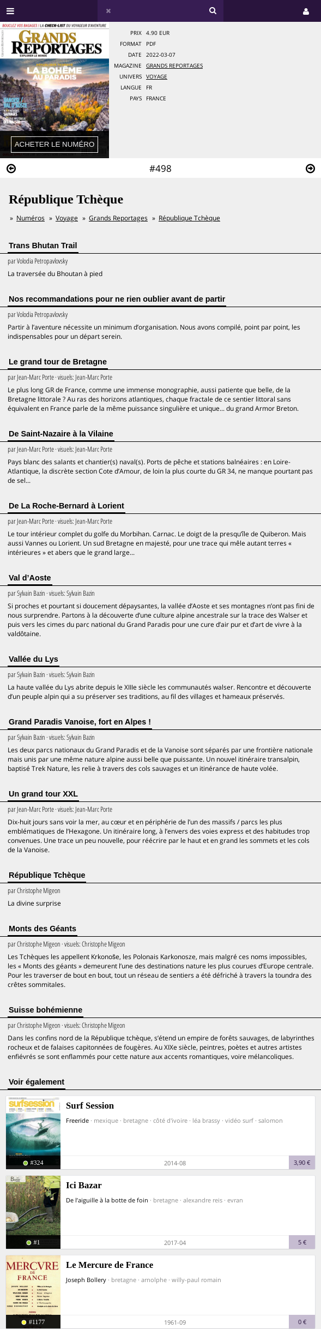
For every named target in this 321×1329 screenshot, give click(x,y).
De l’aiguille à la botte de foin (107, 1200)
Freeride (77, 1120)
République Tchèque (189, 218)
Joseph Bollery (86, 1280)
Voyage (156, 76)
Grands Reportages (174, 65)
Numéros (30, 218)
